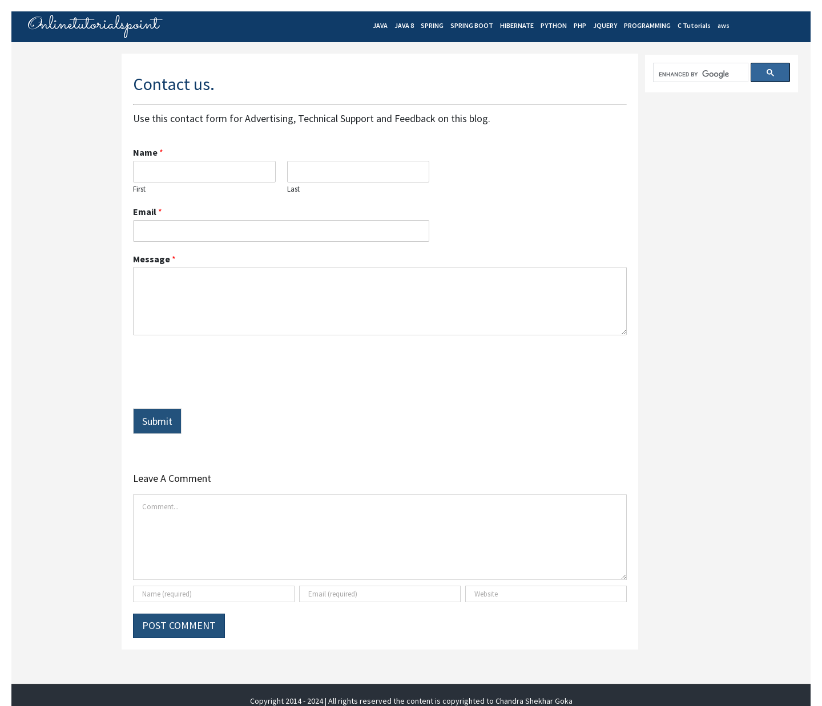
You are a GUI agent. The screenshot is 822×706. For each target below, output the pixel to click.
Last (293, 189)
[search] (699, 74)
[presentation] (220, 389)
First (139, 189)
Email (147, 211)
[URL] (546, 594)
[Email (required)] (380, 594)
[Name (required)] (214, 594)
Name (148, 152)
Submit (157, 421)
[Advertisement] (730, 189)
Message (154, 259)
